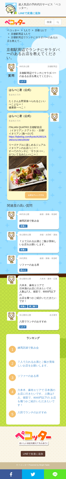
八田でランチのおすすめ (32, 412)
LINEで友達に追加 (29, 13)
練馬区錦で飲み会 (28, 347)
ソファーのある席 (28, 375)
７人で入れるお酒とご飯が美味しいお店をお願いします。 (36, 363)
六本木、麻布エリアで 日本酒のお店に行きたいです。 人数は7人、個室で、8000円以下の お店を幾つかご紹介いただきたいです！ (37, 397)
